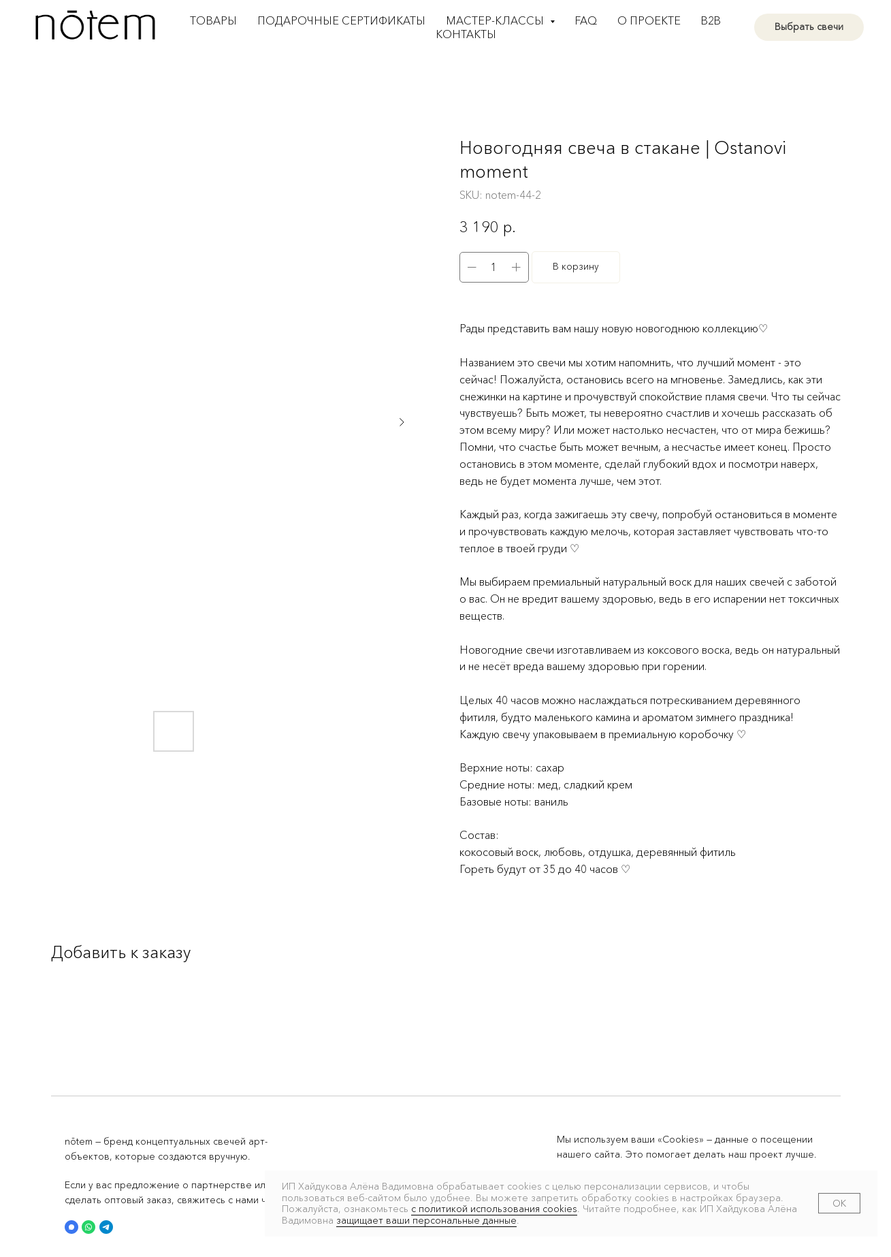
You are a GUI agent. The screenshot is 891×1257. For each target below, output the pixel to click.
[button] (71, 1227)
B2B (711, 20)
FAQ (586, 20)
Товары (213, 20)
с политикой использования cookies (494, 1209)
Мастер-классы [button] (496, 20)
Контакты (466, 34)
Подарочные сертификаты (341, 20)
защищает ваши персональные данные (426, 1220)
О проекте (649, 20)
